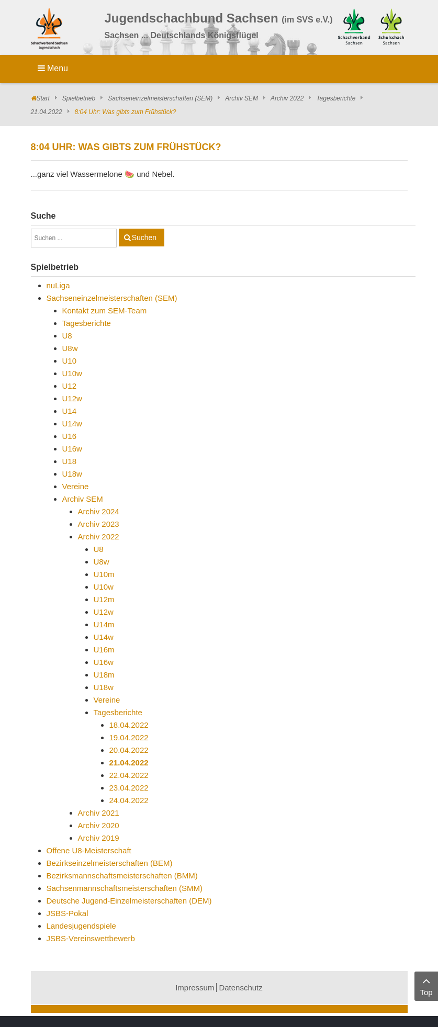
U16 (69, 436)
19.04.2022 (129, 737)
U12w (72, 398)
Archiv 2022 (287, 98)
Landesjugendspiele (81, 925)
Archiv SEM (241, 98)
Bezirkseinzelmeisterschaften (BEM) (110, 863)
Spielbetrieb (78, 98)
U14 (69, 411)
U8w (70, 348)
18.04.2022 (129, 724)
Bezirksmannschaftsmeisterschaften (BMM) (122, 875)
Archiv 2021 (98, 812)
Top (426, 985)
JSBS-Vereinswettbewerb (91, 938)
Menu (53, 68)
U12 (69, 385)
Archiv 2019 (98, 837)
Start (43, 98)
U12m (104, 599)
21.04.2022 (46, 112)
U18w (72, 473)
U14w (72, 423)
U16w (72, 448)
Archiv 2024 (98, 511)
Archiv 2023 (98, 524)
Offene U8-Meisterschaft (89, 850)
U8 (67, 335)
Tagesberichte (335, 98)
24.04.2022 (129, 800)
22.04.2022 (129, 775)
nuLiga (58, 285)
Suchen (144, 237)
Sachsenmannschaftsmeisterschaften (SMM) (125, 888)
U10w (72, 373)
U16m (104, 649)
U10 (69, 360)
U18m (104, 674)
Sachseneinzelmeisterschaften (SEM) (160, 98)
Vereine (75, 486)
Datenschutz (240, 987)
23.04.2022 (129, 787)
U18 (69, 461)
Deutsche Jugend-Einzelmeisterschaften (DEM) (129, 900)
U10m (104, 574)
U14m (104, 624)
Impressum (194, 987)
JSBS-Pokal (67, 913)
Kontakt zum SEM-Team (104, 310)
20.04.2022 (129, 750)
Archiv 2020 (98, 825)
